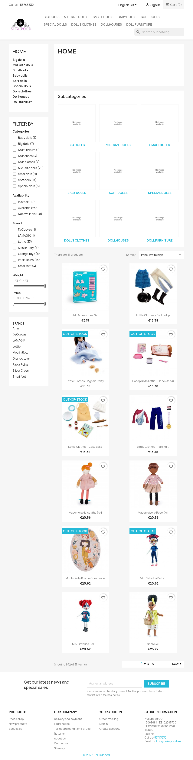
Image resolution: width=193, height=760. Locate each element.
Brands (18, 323)
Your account (111, 712)
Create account (109, 728)
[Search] (159, 32)
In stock (26, 202)
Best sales (15, 728)
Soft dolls (150, 17)
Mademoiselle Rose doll (153, 512)
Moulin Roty (28, 248)
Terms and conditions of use (72, 728)
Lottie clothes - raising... (153, 446)
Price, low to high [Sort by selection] (161, 255)
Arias (16, 328)
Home (19, 51)
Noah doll (153, 644)
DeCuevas (27, 230)
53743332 (27, 5)
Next (177, 664)
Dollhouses (111, 24)
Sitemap (59, 748)
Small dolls (103, 17)
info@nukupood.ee (168, 741)
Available (27, 208)
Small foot (27, 266)
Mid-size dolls (76, 17)
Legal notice (62, 724)
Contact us (61, 743)
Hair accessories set (85, 315)
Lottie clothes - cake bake (85, 446)
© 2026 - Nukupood (96, 755)
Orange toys (29, 254)
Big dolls (52, 17)
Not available (30, 214)
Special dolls (55, 24)
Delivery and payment (68, 719)
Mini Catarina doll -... (153, 578)
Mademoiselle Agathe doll (85, 512)
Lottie (25, 242)
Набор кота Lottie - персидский (153, 381)
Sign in (103, 724)
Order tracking (108, 719)
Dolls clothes (83, 24)
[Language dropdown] (128, 5)
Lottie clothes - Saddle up (153, 315)
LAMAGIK (26, 236)
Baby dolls (127, 17)
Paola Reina (29, 260)
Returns (59, 733)
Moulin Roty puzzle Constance (85, 578)
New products (18, 724)
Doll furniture (139, 24)
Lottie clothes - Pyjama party (85, 381)
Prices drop (16, 719)
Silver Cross (21, 371)
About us (60, 738)
